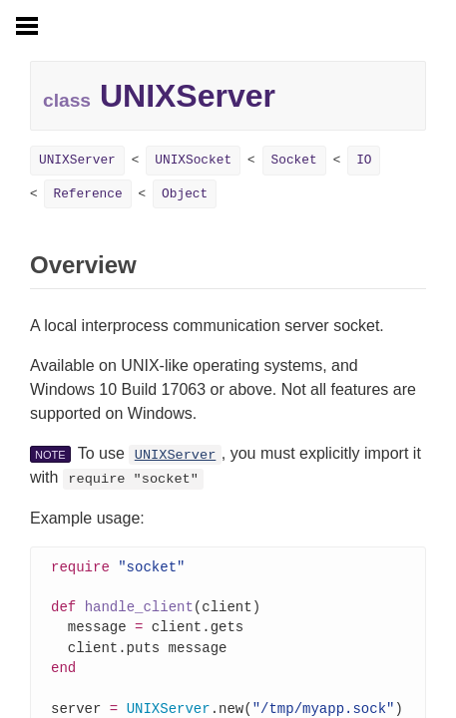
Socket (294, 160)
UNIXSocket (193, 160)
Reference (87, 193)
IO (363, 160)
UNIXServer (77, 160)
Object (185, 193)
